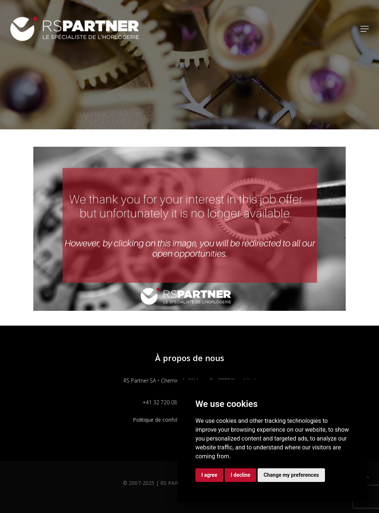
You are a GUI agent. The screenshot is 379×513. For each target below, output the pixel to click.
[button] (364, 29)
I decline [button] (240, 475)
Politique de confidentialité (164, 419)
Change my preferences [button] (291, 475)
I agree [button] (209, 475)
